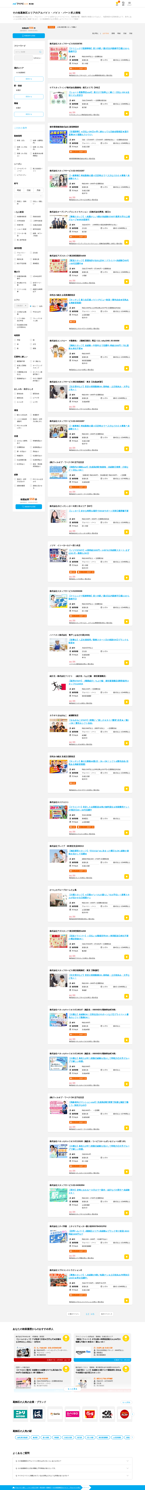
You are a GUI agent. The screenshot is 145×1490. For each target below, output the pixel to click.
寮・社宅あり (21, 451)
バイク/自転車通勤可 (22, 420)
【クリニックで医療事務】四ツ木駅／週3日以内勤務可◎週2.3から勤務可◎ (99, 50)
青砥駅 (56, 1437)
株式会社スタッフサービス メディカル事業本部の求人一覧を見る (90, 75)
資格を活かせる (37, 487)
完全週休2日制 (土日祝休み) (22, 326)
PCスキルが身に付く (22, 427)
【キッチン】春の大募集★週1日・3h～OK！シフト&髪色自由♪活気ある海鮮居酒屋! (98, 762)
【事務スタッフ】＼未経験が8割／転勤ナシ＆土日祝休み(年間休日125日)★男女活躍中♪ (99, 1276)
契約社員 (20, 259)
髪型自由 (36, 394)
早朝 (18, 340)
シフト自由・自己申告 (21, 319)
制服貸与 (20, 456)
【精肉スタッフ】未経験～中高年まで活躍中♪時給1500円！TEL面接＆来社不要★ (99, 347)
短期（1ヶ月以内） (22, 148)
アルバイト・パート (21, 254)
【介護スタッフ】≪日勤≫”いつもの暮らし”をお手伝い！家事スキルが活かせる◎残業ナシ (99, 896)
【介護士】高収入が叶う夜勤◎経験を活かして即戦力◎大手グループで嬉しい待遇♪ (99, 1060)
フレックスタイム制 (37, 319)
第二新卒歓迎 (21, 240)
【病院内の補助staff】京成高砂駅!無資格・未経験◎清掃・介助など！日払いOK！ (98, 468)
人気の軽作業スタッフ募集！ (67, 27)
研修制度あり (37, 441)
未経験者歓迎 (21, 216)
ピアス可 (36, 398)
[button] (132, 1414)
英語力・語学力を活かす (21, 480)
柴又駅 (79, 1437)
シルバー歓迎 (21, 229)
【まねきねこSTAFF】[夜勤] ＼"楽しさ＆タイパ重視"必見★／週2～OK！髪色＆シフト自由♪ (99, 721)
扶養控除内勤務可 (21, 277)
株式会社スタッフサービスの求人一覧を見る (83, 200)
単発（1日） (21, 140)
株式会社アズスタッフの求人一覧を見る (82, 283)
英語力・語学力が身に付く (37, 420)
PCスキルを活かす (38, 480)
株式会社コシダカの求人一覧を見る (80, 744)
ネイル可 (20, 402)
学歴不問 (20, 225)
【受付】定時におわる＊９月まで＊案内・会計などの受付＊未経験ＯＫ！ (99, 1191)
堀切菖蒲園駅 (103, 1437)
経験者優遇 (21, 486)
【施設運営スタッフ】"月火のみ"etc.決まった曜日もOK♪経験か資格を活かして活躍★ (99, 852)
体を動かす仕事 (21, 284)
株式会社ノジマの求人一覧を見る (80, 579)
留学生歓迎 (37, 229)
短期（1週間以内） (38, 142)
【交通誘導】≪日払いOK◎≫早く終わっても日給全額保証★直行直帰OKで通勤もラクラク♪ (98, 133)
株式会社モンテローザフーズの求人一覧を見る (84, 328)
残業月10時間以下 (37, 290)
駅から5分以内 (22, 415)
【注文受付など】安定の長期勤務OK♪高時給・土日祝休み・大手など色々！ (99, 388)
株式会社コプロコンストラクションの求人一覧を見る (86, 1302)
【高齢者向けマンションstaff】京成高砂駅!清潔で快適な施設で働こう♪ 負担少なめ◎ (98, 1103)
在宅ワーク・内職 (37, 284)
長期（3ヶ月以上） (22, 155)
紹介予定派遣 (21, 263)
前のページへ (73, 1314)
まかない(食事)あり (22, 442)
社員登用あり (37, 460)
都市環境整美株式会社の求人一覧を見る (82, 158)
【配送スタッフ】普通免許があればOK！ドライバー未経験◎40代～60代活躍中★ (99, 262)
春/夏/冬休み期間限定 (38, 155)
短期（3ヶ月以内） (38, 148)
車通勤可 (36, 415)
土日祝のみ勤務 (21, 313)
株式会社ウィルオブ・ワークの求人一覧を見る (84, 494)
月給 (38, 190)
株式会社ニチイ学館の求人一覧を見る (81, 1258)
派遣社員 (36, 259)
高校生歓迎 (37, 216)
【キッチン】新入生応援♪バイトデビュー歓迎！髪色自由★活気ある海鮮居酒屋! (98, 301)
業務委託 (36, 263)
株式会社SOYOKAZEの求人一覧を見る (81, 919)
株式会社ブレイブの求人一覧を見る (80, 878)
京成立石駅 (68, 1437)
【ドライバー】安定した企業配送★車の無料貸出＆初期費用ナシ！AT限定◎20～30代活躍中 (99, 808)
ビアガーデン (21, 175)
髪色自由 (20, 394)
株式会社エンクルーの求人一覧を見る (81, 369)
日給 (29, 190)
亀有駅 (35, 1437)
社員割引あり (37, 456)
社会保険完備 (21, 460)
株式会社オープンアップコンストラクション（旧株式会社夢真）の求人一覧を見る (95, 243)
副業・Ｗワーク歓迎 (37, 234)
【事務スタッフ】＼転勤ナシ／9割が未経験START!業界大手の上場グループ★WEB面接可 (99, 218)
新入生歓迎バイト (37, 170)
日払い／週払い (37, 203)
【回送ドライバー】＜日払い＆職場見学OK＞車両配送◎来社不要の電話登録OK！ (98, 937)
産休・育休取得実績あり (37, 465)
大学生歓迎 (21, 221)
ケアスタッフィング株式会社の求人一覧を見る (84, 115)
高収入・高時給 (21, 203)
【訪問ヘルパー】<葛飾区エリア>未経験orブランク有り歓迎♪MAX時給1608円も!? (99, 1232)
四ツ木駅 (90, 1437)
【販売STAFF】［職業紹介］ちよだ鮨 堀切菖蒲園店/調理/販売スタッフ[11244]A (99, 682)
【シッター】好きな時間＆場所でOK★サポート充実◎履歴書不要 (98, 511)
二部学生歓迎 (37, 221)
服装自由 (20, 398)
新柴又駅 (129, 1437)
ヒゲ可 (35, 402)
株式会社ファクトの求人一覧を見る (80, 703)
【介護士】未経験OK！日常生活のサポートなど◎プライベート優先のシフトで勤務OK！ (98, 1016)
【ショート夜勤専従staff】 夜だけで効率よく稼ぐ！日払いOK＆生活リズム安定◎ (99, 94)
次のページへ (106, 1314)
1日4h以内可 (37, 276)
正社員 (35, 253)
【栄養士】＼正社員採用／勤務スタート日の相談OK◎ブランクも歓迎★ (98, 641)
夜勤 (34, 348)
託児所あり (21, 464)
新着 (113, 33)
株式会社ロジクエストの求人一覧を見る (82, 834)
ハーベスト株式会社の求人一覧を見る (81, 664)
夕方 (34, 344)
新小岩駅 (46, 1437)
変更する (29, 79)
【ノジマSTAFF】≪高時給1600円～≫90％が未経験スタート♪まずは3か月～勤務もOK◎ (99, 551)
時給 (19, 190)
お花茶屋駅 (117, 1437)
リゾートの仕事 (21, 290)
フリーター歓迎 (21, 234)
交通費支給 (21, 447)
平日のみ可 (37, 312)
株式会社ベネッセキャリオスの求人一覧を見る (84, 1041)
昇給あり (36, 451)
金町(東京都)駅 (22, 1437)
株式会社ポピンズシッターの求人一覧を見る (83, 533)
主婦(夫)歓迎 (37, 225)
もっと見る (126, 1402)
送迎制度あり (37, 447)
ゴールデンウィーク (21, 170)
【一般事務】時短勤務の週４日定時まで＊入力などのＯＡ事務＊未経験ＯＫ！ (99, 177)
